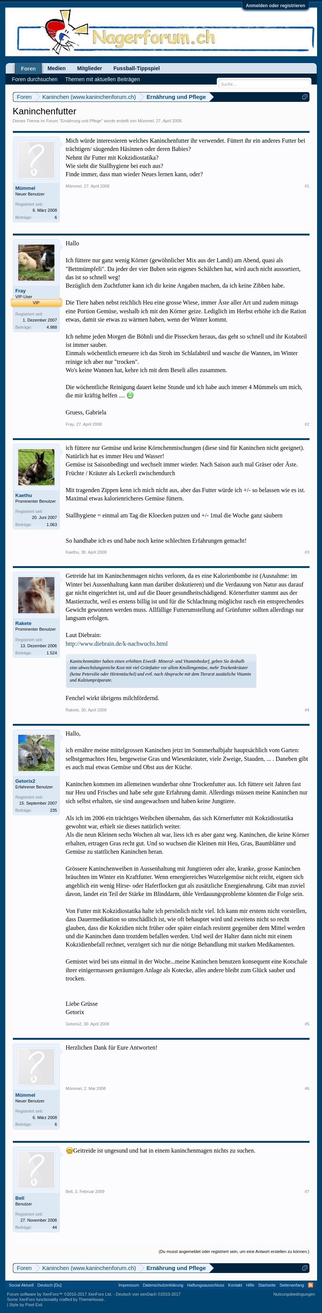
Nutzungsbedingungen (294, 1294)
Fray (21, 291)
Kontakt (235, 1285)
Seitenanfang (292, 1285)
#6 (307, 1088)
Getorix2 (26, 781)
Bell (20, 1198)
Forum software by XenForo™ (59, 1294)
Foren (28, 69)
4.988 (52, 327)
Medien (56, 68)
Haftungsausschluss (205, 1285)
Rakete (24, 623)
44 (54, 1227)
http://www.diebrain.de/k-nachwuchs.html (117, 643)
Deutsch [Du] (49, 1285)
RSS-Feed (310, 1285)
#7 (307, 1191)
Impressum (128, 1285)
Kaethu (24, 495)
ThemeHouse (91, 1299)
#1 (307, 186)
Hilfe (250, 1285)
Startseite (266, 1285)
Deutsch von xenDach (148, 1294)
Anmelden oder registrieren (275, 5)
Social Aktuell (21, 1285)
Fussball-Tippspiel (137, 68)
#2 (307, 424)
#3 (307, 552)
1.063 (52, 524)
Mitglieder (89, 68)
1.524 (52, 653)
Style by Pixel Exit (25, 1304)
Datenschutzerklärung (163, 1285)
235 (53, 810)
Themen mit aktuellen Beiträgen (102, 79)
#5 (307, 1024)
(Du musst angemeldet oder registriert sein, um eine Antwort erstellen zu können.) (234, 1251)
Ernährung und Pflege (81, 121)
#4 (307, 710)
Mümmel (146, 121)
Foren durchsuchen (35, 79)
